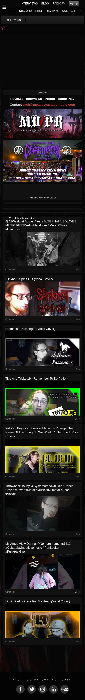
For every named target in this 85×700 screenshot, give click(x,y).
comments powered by (42, 198)
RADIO (56, 3)
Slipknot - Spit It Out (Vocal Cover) (29, 279)
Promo (50, 99)
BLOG (45, 3)
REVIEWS (52, 10)
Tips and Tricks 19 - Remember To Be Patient (36, 378)
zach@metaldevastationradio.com (49, 104)
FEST (38, 10)
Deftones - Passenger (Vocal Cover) (30, 329)
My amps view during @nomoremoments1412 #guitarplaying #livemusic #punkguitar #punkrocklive (38, 547)
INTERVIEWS (29, 3)
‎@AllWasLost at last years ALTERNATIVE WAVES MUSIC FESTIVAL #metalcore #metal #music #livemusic (40, 225)
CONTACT (68, 10)
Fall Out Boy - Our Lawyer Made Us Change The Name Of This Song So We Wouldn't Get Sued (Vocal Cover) (42, 432)
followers (13, 20)
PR (81, 10)
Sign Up (74, 3)
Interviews (34, 99)
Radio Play (66, 99)
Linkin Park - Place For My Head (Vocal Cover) (37, 601)
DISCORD (25, 10)
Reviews (17, 99)
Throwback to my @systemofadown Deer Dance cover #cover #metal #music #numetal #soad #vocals (39, 490)
